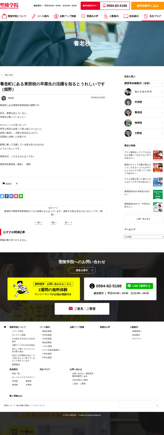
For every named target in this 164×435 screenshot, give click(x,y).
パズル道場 (47, 346)
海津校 (15, 385)
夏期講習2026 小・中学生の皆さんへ (137, 205)
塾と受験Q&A (16, 396)
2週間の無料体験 (53, 289)
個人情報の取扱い (23, 405)
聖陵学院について (17, 16)
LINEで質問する (141, 286)
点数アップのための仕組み (23, 345)
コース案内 (43, 16)
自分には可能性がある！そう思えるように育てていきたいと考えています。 (23, 358)
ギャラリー (137, 339)
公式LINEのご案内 (80, 380)
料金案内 (136, 335)
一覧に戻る (8, 75)
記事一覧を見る (143, 219)
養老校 (8, 184)
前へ (39, 222)
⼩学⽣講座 (47, 339)
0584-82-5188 (109, 286)
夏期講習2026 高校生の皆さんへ (137, 192)
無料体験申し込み (148, 5)
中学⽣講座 (47, 335)
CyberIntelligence (94, 415)
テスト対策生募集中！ (51, 350)
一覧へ (53, 222)
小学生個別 (47, 354)
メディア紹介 (18, 331)
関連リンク (8, 405)
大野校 (28, 385)
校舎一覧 (16, 373)
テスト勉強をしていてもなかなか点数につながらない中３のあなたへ (137, 155)
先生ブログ (155, 16)
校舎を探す (82, 270)
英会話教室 (47, 342)
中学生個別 (47, 357)
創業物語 (16, 364)
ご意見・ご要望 (84, 308)
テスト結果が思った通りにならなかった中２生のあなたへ (137, 180)
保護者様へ (137, 331)
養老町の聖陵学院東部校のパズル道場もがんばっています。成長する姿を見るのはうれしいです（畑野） (53, 213)
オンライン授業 (18, 335)
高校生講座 (47, 331)
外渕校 (15, 381)
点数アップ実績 (68, 16)
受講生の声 (92, 16)
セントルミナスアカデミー (23, 377)
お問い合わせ (76, 369)
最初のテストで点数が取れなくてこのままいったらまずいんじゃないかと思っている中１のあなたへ (137, 168)
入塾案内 (113, 16)
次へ (67, 222)
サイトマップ (39, 405)
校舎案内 (134, 16)
